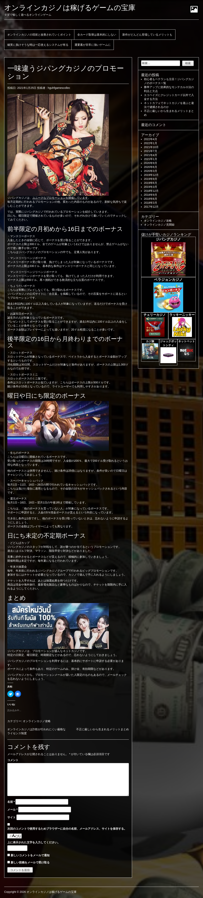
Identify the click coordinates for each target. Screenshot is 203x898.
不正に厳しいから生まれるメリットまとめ (102, 729)
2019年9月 (150, 178)
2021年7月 (150, 151)
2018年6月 (150, 198)
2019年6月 (150, 182)
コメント (12, 760)
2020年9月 (150, 163)
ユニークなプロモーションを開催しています (60, 197)
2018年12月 (151, 190)
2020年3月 (150, 171)
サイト (11, 817)
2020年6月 (150, 167)
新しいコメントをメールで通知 (30, 855)
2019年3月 (150, 186)
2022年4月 (150, 139)
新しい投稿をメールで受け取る (30, 862)
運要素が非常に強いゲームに (93, 44)
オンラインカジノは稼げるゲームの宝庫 (69, 8)
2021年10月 (151, 147)
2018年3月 (150, 202)
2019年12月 (151, 174)
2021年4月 (150, 155)
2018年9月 (150, 194)
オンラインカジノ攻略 (37, 721)
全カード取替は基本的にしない (96, 34)
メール (12, 809)
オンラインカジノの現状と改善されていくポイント (39, 34)
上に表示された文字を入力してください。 (33, 842)
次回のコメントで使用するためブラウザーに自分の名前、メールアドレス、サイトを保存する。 (67, 828)
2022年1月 (150, 143)
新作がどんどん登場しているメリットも (147, 34)
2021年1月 (150, 159)
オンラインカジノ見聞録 (159, 224)
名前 (11, 801)
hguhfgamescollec (59, 87)
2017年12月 (151, 206)
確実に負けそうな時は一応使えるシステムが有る (37, 44)
